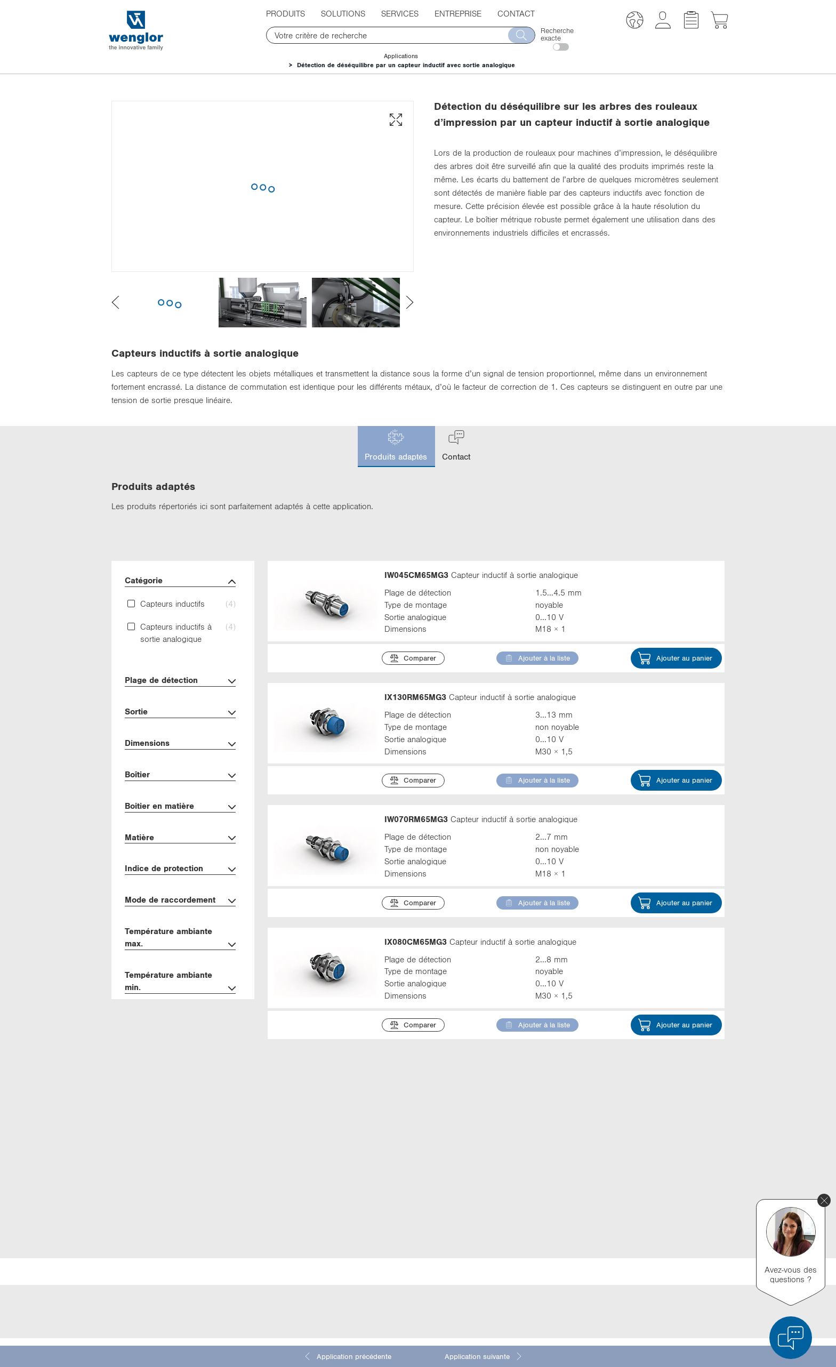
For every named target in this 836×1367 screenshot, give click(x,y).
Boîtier (180, 775)
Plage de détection (180, 681)
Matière (180, 838)
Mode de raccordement (180, 900)
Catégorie (180, 581)
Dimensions (180, 744)
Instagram (559, 1250)
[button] (635, 21)
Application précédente (347, 1356)
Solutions (343, 13)
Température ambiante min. (180, 982)
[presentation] (115, 302)
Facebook (559, 1211)
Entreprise (458, 13)
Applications (401, 56)
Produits (285, 13)
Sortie (180, 712)
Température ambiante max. (180, 938)
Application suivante (484, 1356)
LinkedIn (557, 1191)
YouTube (557, 1230)
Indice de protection (180, 869)
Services (400, 13)
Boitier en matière (180, 807)
